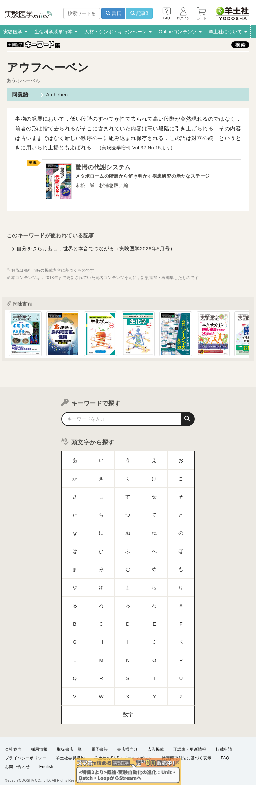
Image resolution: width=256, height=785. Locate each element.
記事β (139, 13)
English (46, 760)
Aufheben (54, 94)
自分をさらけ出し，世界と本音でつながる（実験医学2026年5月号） (96, 250)
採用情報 (39, 742)
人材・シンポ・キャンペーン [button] (118, 31)
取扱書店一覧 (69, 742)
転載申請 (224, 742)
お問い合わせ (17, 760)
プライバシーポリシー (25, 751)
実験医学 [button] (15, 31)
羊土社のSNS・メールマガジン (123, 751)
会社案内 (13, 742)
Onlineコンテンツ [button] (180, 31)
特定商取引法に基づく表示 (186, 751)
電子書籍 (99, 742)
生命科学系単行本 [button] (56, 31)
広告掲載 (155, 742)
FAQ (225, 751)
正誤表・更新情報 (189, 742)
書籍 (113, 13)
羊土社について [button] (228, 31)
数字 (128, 629)
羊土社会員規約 (70, 751)
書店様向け (127, 742)
